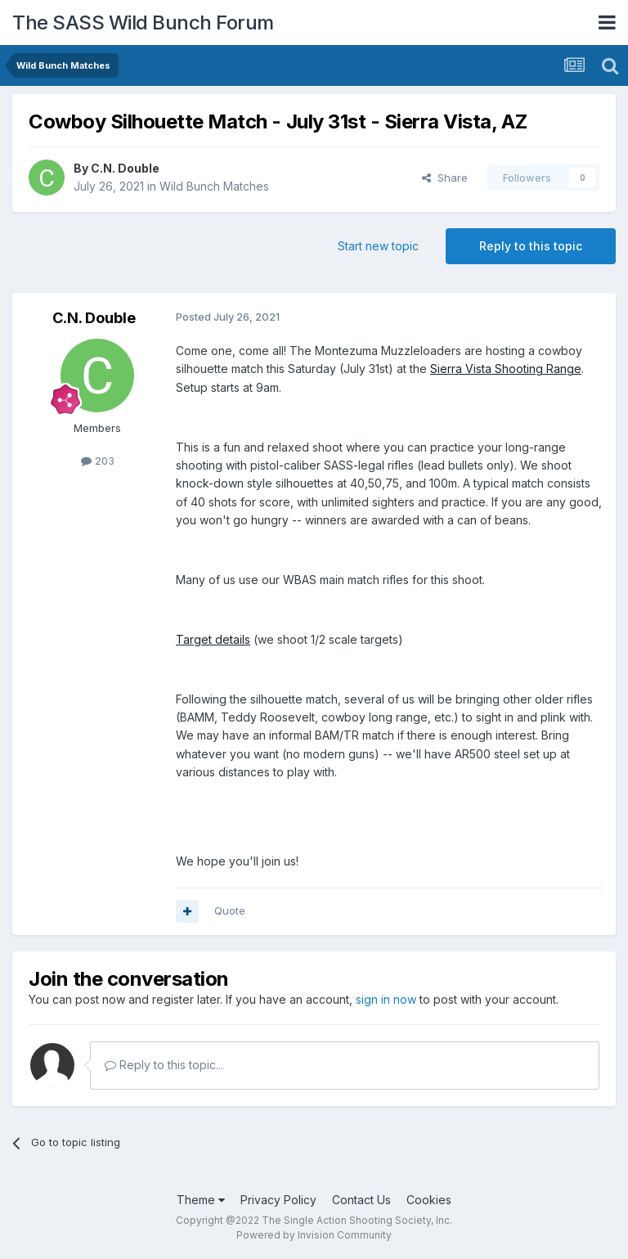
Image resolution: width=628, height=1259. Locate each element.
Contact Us (361, 1200)
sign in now (386, 999)
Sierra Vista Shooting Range (505, 368)
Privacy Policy (278, 1200)
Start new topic (378, 246)
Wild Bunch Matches (214, 186)
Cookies (428, 1200)
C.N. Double (125, 168)
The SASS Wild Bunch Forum (143, 22)
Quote (229, 910)
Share (445, 177)
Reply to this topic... (164, 1065)
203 (97, 460)
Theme (201, 1200)
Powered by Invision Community (314, 1235)
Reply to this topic (530, 246)
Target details (213, 639)
